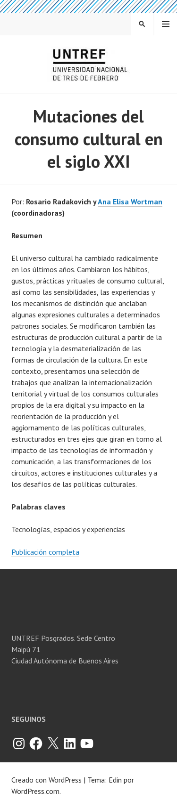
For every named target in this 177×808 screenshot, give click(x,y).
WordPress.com (35, 791)
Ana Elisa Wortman (130, 201)
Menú (166, 24)
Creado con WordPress (46, 779)
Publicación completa (45, 552)
